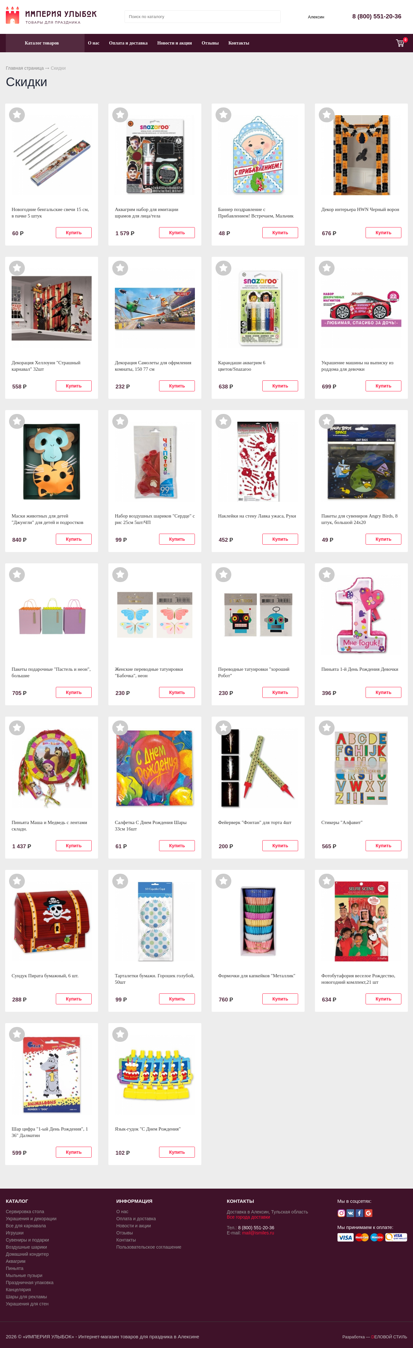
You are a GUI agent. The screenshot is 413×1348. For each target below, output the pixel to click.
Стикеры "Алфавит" (342, 822)
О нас (93, 43)
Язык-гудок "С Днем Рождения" (148, 1129)
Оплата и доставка (128, 43)
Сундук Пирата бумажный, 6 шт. (45, 975)
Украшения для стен (27, 1303)
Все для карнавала (26, 1225)
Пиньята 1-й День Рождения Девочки (359, 669)
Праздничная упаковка (30, 1282)
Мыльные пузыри (24, 1275)
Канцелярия (18, 1289)
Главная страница (25, 68)
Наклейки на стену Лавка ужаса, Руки (257, 515)
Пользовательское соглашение (149, 1247)
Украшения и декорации (31, 1218)
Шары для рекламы (26, 1296)
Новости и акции (174, 43)
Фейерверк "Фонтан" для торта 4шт (254, 822)
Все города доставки (248, 1217)
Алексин (316, 17)
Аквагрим (15, 1261)
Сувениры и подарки (27, 1239)
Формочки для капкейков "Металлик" (256, 975)
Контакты (238, 43)
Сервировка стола (25, 1211)
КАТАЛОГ (17, 1201)
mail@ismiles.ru (258, 1232)
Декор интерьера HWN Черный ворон (360, 209)
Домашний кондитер (27, 1254)
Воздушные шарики (26, 1247)
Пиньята (15, 1268)
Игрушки (15, 1232)
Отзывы (210, 43)
